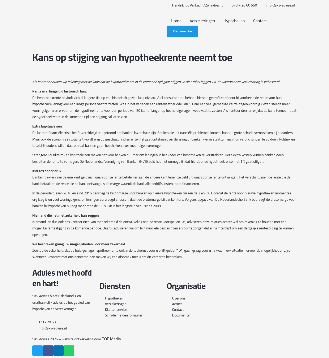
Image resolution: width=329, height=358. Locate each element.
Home (176, 21)
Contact (260, 21)
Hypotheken (234, 21)
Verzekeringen (202, 21)
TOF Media (111, 339)
